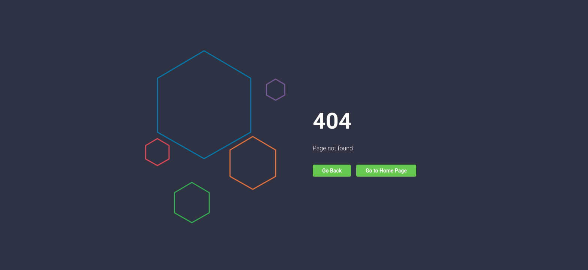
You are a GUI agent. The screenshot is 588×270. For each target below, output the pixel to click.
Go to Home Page (386, 171)
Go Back (332, 171)
